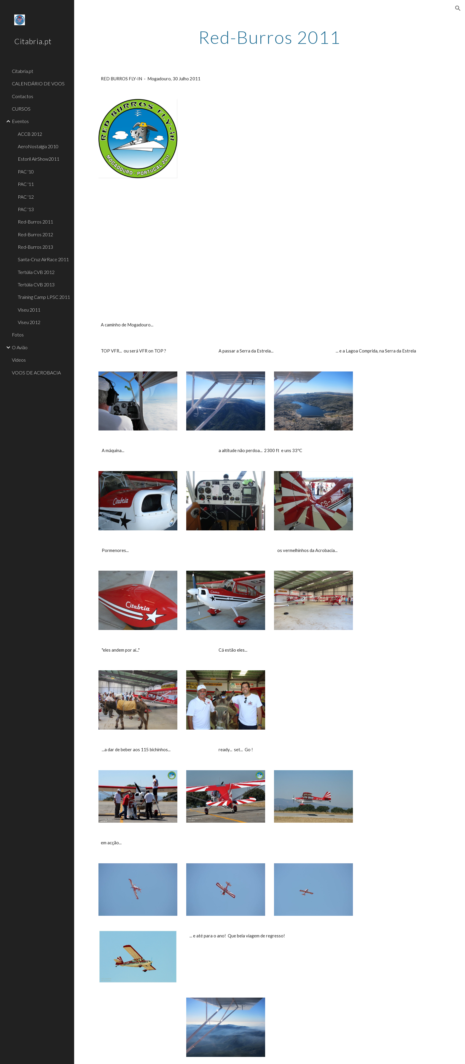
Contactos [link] (22, 96)
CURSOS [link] (21, 108)
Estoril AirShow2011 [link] (38, 159)
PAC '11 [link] (26, 184)
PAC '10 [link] (26, 171)
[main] (269, 37)
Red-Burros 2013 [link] (35, 247)
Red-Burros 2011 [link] (35, 221)
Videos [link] (19, 360)
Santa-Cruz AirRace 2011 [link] (43, 259)
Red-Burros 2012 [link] (35, 234)
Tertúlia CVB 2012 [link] (36, 272)
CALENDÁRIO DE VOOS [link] (38, 83)
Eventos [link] (20, 121)
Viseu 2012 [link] (29, 322)
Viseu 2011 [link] (29, 309)
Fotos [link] (18, 334)
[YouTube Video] (269, 147)
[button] (458, 8)
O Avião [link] (20, 347)
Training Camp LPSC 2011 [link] (44, 297)
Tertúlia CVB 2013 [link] (36, 284)
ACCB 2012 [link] (30, 134)
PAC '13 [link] (26, 209)
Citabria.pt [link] (22, 71)
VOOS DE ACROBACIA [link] (36, 372)
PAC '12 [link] (26, 197)
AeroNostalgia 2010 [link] (38, 146)
